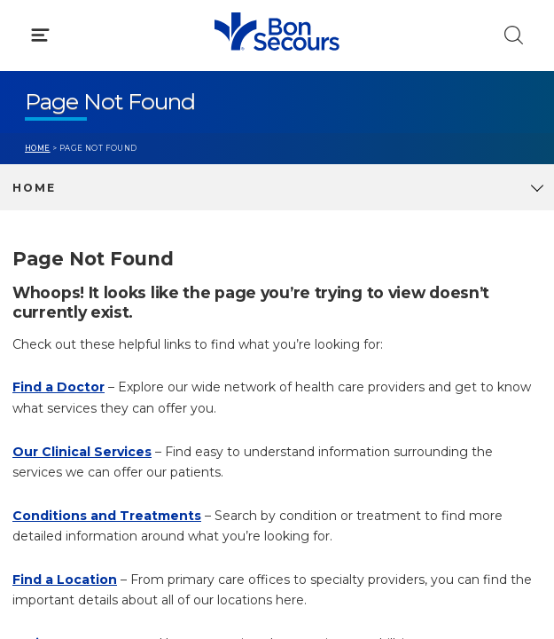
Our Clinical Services (82, 452)
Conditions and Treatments (106, 516)
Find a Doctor (58, 387)
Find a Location (64, 580)
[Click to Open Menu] (40, 35)
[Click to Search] (513, 35)
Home (38, 148)
